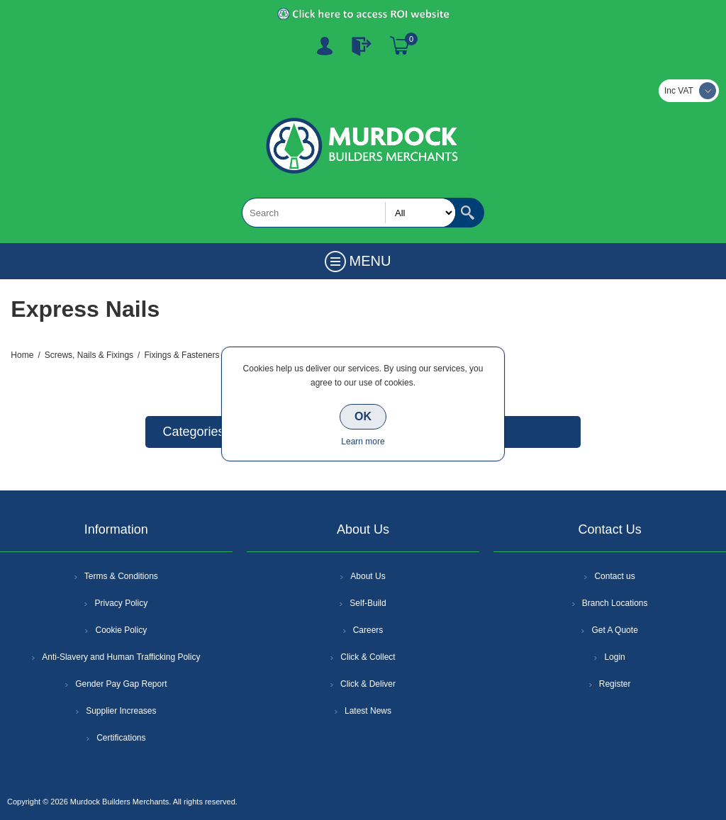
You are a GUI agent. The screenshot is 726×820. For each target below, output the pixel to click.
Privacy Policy (120, 603)
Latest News (368, 711)
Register (324, 46)
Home (22, 355)
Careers (368, 630)
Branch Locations (615, 603)
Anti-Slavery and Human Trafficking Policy (121, 657)
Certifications (120, 738)
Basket (400, 46)
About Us (367, 576)
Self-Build (368, 603)
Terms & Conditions (121, 576)
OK (363, 416)
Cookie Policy (121, 630)
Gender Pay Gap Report (121, 684)
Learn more (362, 441)
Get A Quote (614, 630)
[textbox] (348, 212)
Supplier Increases (121, 711)
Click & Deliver (368, 684)
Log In (361, 46)
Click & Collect (367, 657)
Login (614, 657)
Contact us (614, 576)
